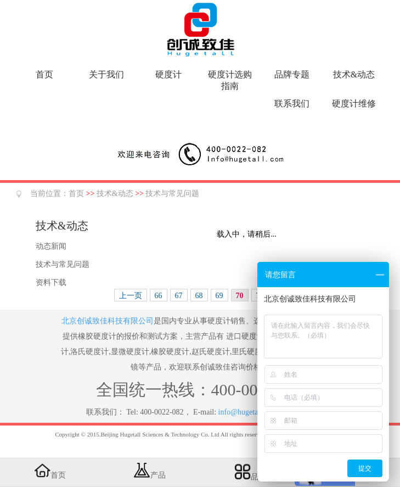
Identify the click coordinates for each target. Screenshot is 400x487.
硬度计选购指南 (230, 80)
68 (199, 296)
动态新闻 (51, 246)
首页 (44, 74)
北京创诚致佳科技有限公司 (107, 321)
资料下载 (51, 282)
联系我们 (291, 103)
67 (179, 296)
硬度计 (168, 74)
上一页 (130, 296)
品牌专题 (291, 74)
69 (219, 296)
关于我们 (106, 74)
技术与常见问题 (172, 193)
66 (158, 296)
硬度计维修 (354, 103)
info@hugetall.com (248, 412)
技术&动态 (354, 74)
